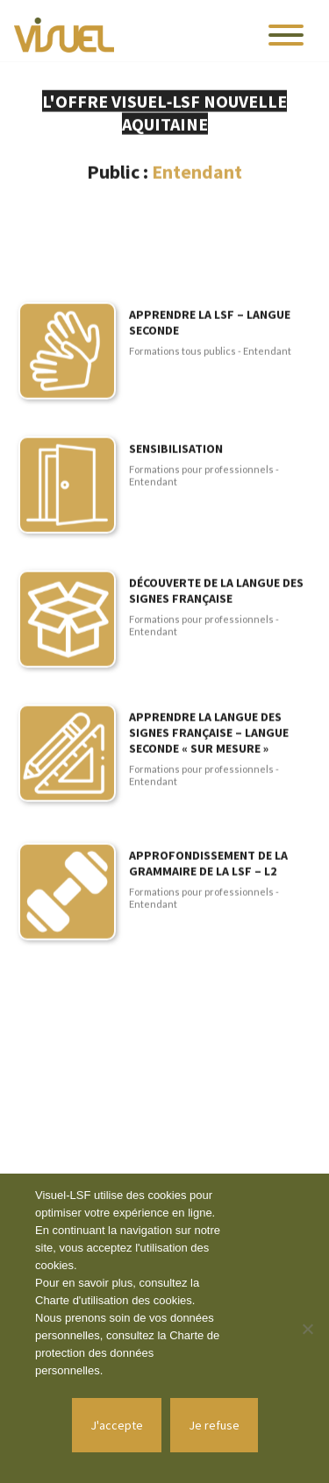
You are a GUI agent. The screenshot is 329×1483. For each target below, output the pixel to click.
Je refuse (214, 1425)
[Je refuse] (307, 1329)
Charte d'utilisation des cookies (113, 1300)
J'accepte (116, 1425)
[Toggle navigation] (286, 35)
